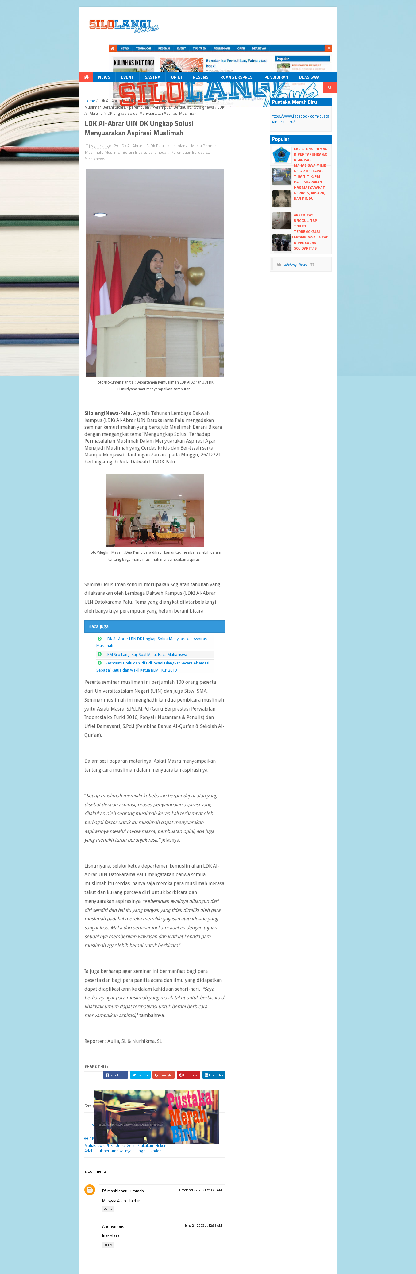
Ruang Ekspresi (199, 50)
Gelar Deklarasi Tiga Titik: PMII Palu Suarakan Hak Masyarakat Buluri (338, 139)
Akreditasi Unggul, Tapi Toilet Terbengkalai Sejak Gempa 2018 (338, 184)
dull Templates (77, 1266)
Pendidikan (239, 50)
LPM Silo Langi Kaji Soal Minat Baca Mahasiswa (109, 689)
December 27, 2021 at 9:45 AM (247, 1100)
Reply (71, 1119)
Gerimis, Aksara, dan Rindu (338, 156)
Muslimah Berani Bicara (204, 64)
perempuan (238, 64)
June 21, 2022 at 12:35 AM (250, 1135)
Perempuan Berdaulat (67, 111)
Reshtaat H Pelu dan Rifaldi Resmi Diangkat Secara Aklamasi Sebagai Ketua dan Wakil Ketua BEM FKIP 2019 (160, 698)
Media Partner (147, 64)
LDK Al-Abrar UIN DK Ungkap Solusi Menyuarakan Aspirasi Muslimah (128, 681)
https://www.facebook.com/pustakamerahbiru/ (328, 82)
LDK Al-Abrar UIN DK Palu (83, 64)
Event (89, 50)
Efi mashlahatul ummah (86, 1101)
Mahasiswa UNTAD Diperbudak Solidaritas (335, 203)
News (66, 50)
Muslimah (171, 64)
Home (52, 64)
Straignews (77, 71)
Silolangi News (314, 228)
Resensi (163, 50)
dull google (161, 1266)
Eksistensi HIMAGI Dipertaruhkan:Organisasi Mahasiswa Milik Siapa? (339, 117)
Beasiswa (271, 50)
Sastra (114, 50)
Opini (138, 50)
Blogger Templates (109, 1266)
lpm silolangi (120, 64)
